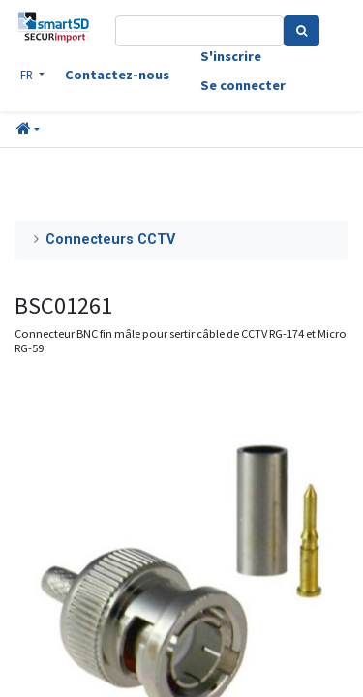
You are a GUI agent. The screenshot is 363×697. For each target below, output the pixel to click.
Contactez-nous (117, 74)
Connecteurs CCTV (110, 239)
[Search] (301, 30)
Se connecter (243, 85)
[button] (28, 129)
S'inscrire (230, 56)
